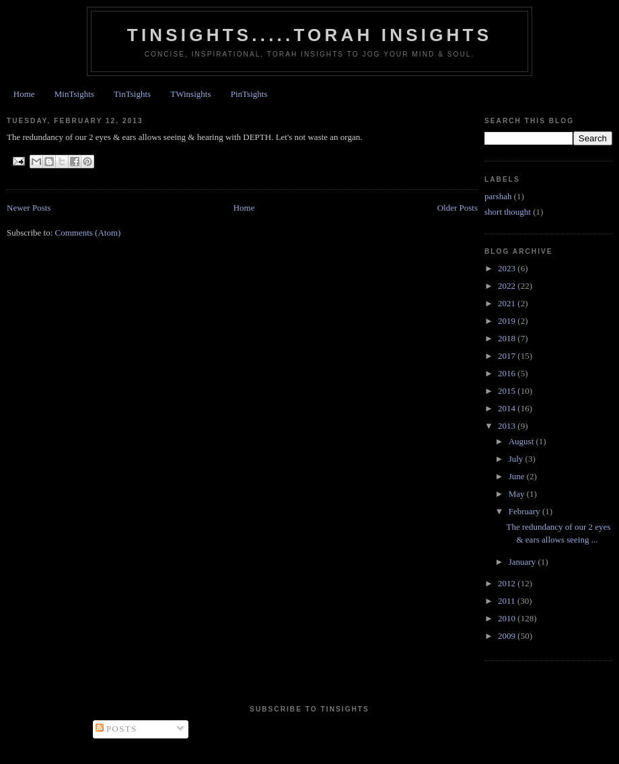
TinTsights (132, 94)
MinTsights (74, 94)
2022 (507, 286)
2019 (507, 321)
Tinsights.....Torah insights (309, 35)
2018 (507, 338)
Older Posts (457, 208)
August (522, 441)
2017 (507, 356)
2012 (507, 583)
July (517, 459)
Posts (116, 729)
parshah (497, 196)
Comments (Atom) (88, 233)
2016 (507, 373)
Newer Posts (28, 208)
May (518, 494)
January (523, 562)
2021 (507, 303)
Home (24, 94)
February (525, 511)
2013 (507, 426)
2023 (507, 268)
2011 (507, 601)
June (518, 476)
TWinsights (190, 94)
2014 (507, 408)
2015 (507, 391)
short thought (507, 212)
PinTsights (249, 94)
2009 (507, 636)
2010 (507, 618)
